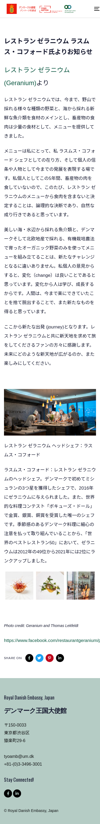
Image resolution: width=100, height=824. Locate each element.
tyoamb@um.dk (19, 756)
